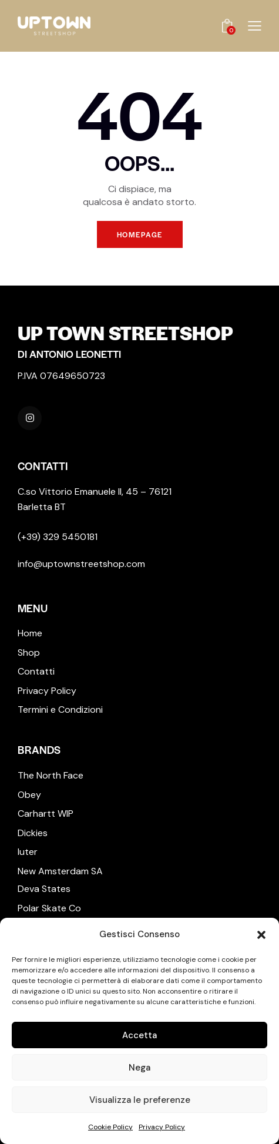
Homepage (140, 234)
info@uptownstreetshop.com (81, 564)
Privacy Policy (162, 1127)
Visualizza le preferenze (139, 1100)
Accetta (139, 1035)
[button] (261, 935)
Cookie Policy (110, 1127)
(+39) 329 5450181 (58, 537)
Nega (139, 1067)
